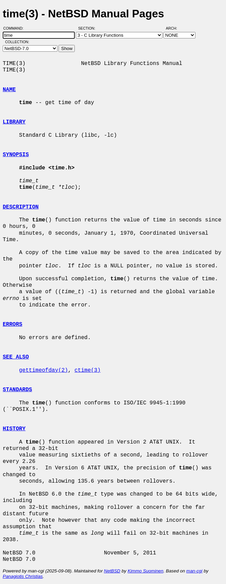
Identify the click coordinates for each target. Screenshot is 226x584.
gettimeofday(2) (43, 370)
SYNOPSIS (16, 154)
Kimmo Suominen (145, 570)
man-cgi (194, 570)
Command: (15, 28)
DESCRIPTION (21, 207)
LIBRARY (14, 122)
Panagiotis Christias (23, 576)
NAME (9, 90)
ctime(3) (87, 370)
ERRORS (12, 324)
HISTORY (14, 429)
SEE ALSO (16, 357)
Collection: (17, 42)
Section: (88, 28)
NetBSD (112, 570)
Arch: (174, 28)
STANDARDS (17, 390)
